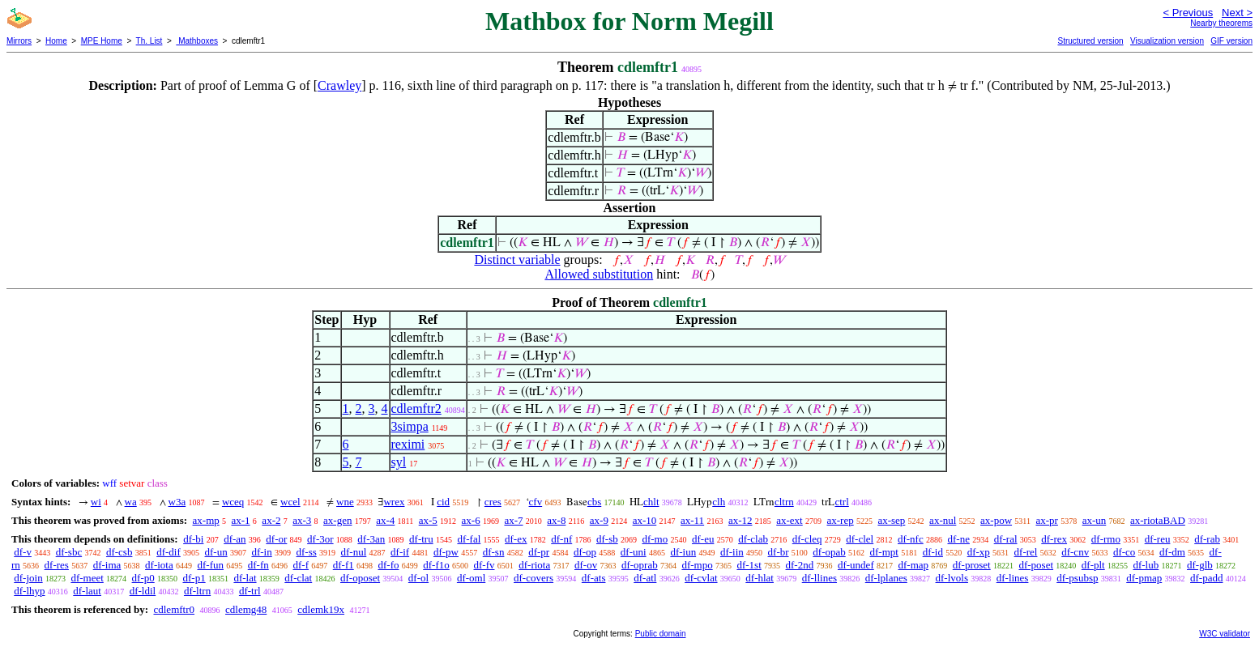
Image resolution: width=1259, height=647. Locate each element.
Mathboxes (197, 40)
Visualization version (1167, 40)
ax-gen (337, 520)
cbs (594, 502)
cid (443, 502)
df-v (23, 552)
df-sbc (69, 552)
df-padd (1206, 578)
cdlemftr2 (416, 408)
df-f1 (343, 565)
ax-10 (645, 520)
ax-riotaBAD (1157, 520)
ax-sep (891, 520)
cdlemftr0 (173, 609)
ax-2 (271, 520)
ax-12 (740, 520)
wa (131, 502)
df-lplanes (886, 578)
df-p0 (143, 578)
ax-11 (692, 520)
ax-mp (206, 520)
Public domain (660, 633)
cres (492, 502)
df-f (300, 565)
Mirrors (19, 40)
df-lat (244, 578)
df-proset (972, 565)
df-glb (1200, 565)
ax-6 (471, 520)
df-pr (538, 552)
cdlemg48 (246, 609)
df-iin (732, 552)
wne (345, 502)
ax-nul (942, 520)
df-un (216, 552)
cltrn (784, 502)
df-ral (1006, 539)
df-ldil (143, 591)
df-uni (634, 552)
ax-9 (599, 520)
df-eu (703, 539)
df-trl (250, 591)
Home (56, 40)
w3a (177, 502)
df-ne (958, 539)
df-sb (607, 539)
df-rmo (1105, 539)
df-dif (168, 552)
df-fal (468, 539)
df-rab (1207, 539)
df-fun (210, 565)
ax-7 (513, 520)
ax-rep (839, 520)
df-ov (585, 565)
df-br (778, 552)
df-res (57, 565)
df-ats (594, 578)
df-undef (856, 565)
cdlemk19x (320, 609)
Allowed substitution (598, 274)
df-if (400, 552)
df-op (585, 552)
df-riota (534, 565)
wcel (290, 502)
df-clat (298, 578)
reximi (408, 444)
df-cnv (1075, 552)
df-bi (193, 539)
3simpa (410, 426)
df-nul (354, 552)
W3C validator (1224, 633)
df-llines (819, 578)
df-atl (645, 578)
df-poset (1035, 565)
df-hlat (759, 578)
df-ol (418, 578)
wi (96, 502)
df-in (261, 552)
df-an (234, 539)
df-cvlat (701, 578)
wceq (233, 502)
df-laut (87, 591)
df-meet (86, 578)
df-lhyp (29, 591)
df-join (28, 578)
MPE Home (101, 40)
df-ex (516, 539)
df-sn (494, 552)
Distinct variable (517, 259)
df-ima (107, 565)
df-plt (1093, 565)
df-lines (1013, 578)
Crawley (339, 85)
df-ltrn (197, 591)
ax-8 (556, 520)
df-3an (371, 539)
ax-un (1094, 520)
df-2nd (800, 565)
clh (718, 502)
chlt (651, 502)
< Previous (1188, 12)
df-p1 (193, 578)
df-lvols (952, 578)
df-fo (388, 565)
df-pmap (1144, 578)
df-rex (1054, 539)
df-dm (1172, 552)
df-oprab (639, 565)
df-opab (829, 552)
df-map (913, 565)
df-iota (159, 565)
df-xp (978, 552)
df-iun (683, 552)
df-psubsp (1077, 578)
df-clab (753, 539)
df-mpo (696, 565)
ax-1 (241, 520)
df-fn (258, 565)
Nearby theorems (1221, 23)
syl (399, 462)
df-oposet (360, 578)
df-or (276, 539)
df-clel (859, 539)
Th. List (149, 40)
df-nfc (911, 539)
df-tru (421, 539)
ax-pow (996, 520)
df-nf (561, 539)
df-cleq (807, 539)
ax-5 (428, 520)
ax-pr (1046, 520)
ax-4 (385, 520)
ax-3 (301, 520)
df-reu (1158, 539)
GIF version (1231, 40)
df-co (1124, 552)
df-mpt (883, 552)
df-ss (306, 552)
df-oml (471, 578)
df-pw (446, 552)
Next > (1237, 12)
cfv (536, 502)
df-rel (1026, 552)
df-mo (655, 539)
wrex (393, 502)
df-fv (483, 565)
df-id (933, 552)
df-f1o (436, 565)
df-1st (748, 565)
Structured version (1090, 40)
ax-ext (789, 520)
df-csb (119, 552)
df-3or (320, 539)
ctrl (841, 502)
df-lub (1146, 565)
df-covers (533, 578)
